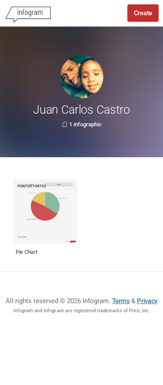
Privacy (147, 301)
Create (143, 13)
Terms (121, 301)
